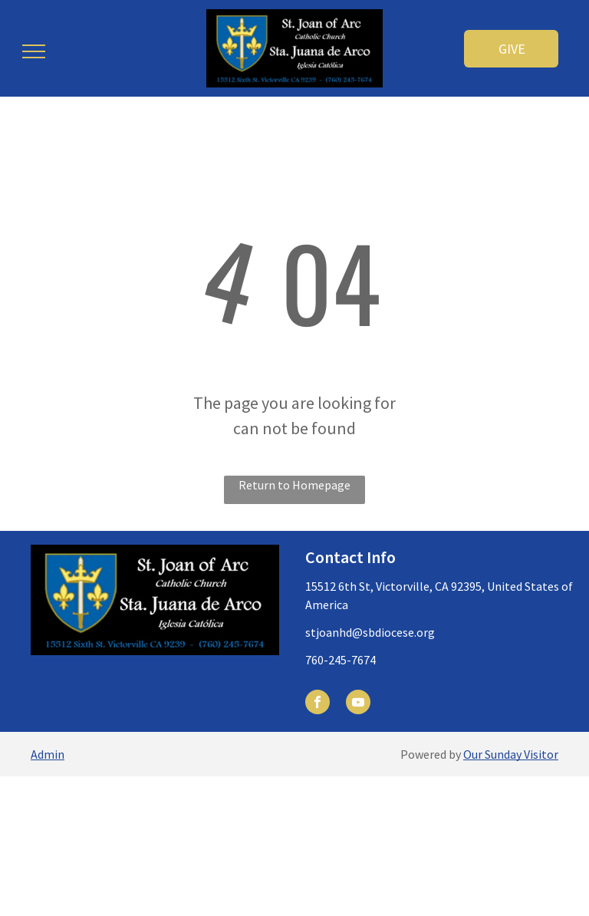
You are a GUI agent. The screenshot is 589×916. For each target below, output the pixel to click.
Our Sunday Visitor (510, 754)
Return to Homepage (294, 485)
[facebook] (317, 704)
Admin (47, 754)
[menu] (34, 51)
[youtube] (358, 704)
